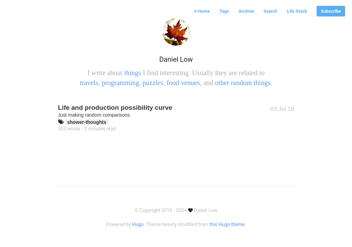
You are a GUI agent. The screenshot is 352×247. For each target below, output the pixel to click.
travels (89, 82)
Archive (246, 11)
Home (202, 11)
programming (120, 82)
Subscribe (331, 11)
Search (270, 11)
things (132, 73)
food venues (183, 82)
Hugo (138, 224)
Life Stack (297, 11)
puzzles (153, 82)
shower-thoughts (86, 122)
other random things (243, 82)
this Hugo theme (227, 224)
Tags (224, 11)
